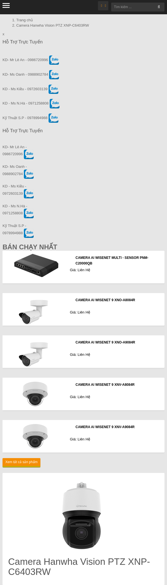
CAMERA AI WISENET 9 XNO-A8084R (105, 300)
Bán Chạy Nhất (30, 247)
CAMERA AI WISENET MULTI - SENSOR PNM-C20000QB (112, 260)
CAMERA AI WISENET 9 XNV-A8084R (105, 385)
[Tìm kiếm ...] (137, 7)
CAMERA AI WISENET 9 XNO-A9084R (105, 342)
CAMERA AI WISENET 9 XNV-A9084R (105, 427)
